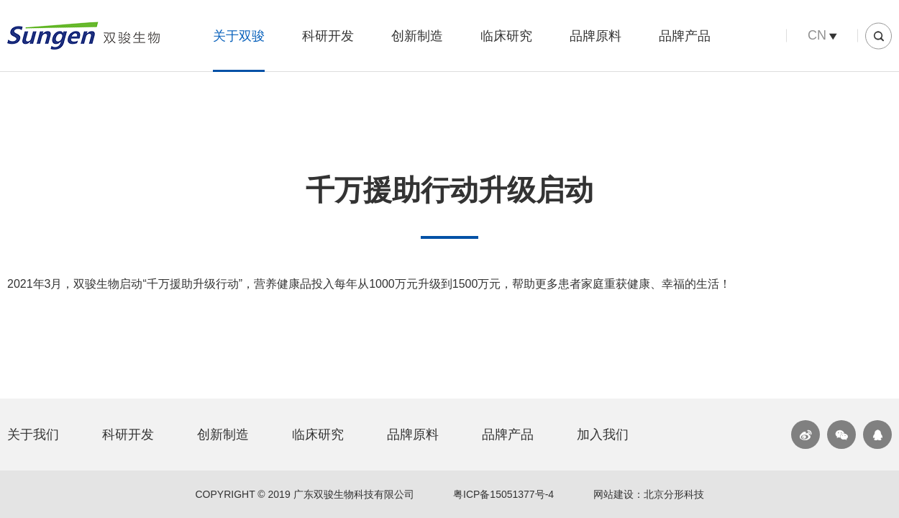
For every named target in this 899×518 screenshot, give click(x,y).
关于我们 (33, 434)
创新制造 (417, 36)
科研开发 (328, 36)
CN (817, 35)
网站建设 (613, 494)
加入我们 (603, 434)
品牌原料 (595, 36)
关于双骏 (239, 36)
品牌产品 (685, 36)
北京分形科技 (674, 494)
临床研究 (506, 36)
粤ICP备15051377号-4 (503, 494)
